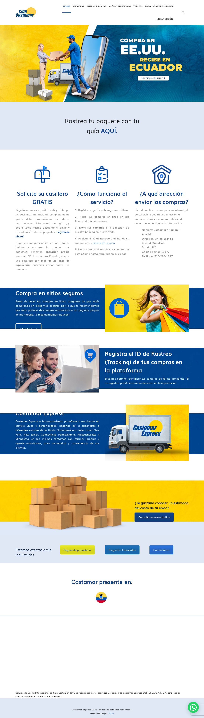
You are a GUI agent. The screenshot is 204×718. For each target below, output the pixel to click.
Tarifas (137, 6)
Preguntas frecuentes (159, 6)
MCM (111, 713)
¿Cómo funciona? (120, 6)
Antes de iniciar (96, 6)
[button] (193, 707)
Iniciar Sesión (164, 18)
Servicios (78, 6)
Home (66, 6)
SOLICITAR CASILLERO (153, 78)
